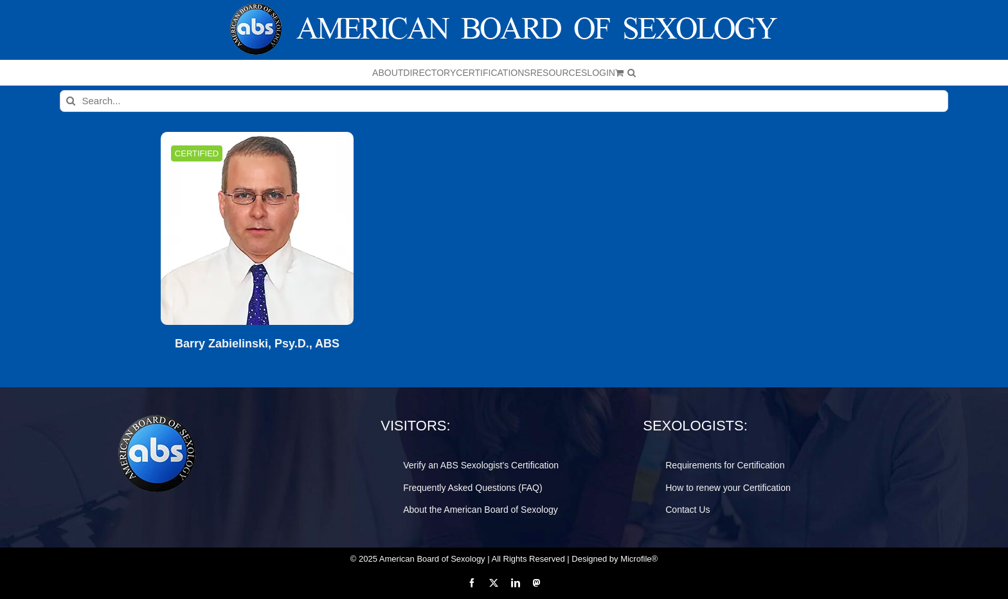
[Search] (71, 101)
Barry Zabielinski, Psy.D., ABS (257, 344)
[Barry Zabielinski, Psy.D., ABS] (257, 228)
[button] (631, 73)
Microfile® (639, 559)
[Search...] (504, 101)
